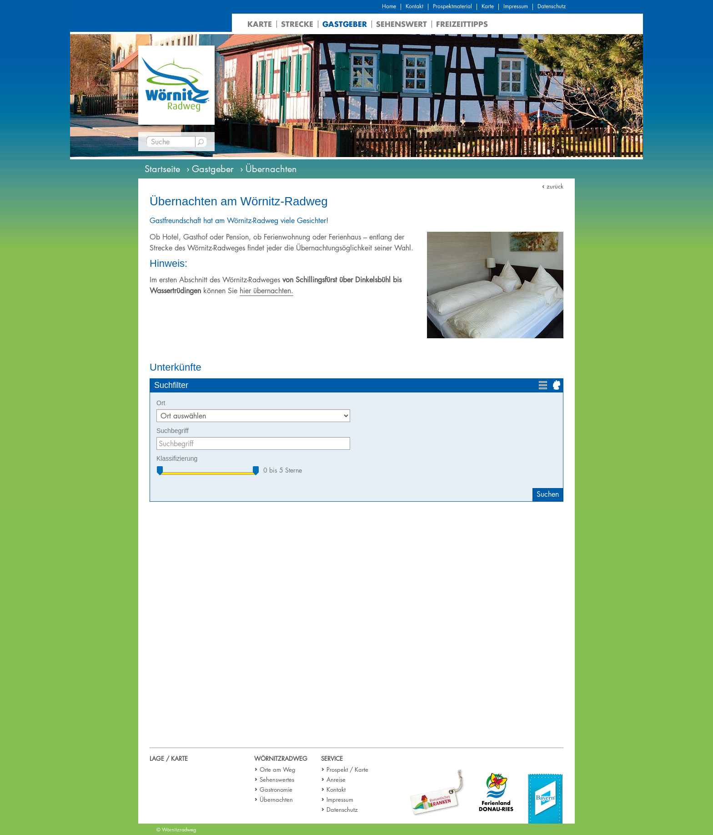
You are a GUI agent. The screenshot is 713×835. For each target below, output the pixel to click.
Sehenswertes (277, 779)
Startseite (162, 169)
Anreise (336, 779)
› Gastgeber (210, 169)
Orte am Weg (278, 769)
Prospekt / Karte (347, 769)
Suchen (548, 494)
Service (332, 758)
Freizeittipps (462, 24)
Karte (488, 6)
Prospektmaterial (452, 6)
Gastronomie (276, 789)
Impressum (515, 6)
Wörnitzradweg (280, 758)
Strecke (297, 24)
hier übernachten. (266, 290)
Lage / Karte (169, 758)
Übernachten (276, 799)
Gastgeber (344, 24)
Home (389, 6)
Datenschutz (551, 6)
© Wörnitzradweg (176, 829)
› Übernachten (268, 169)
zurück (555, 186)
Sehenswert (401, 24)
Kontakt (414, 6)
